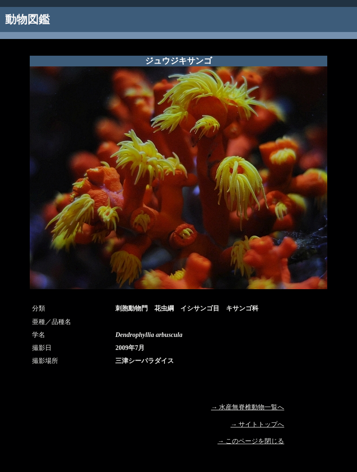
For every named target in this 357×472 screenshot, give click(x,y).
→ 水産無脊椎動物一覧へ (247, 407)
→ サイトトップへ (257, 424)
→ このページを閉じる (251, 441)
